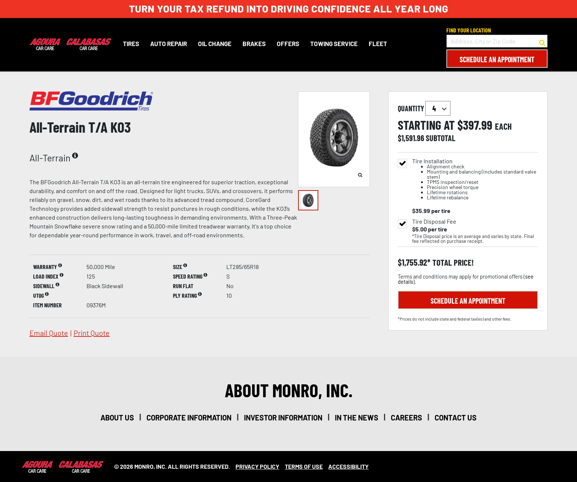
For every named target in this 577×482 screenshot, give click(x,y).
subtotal (440, 138)
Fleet (377, 43)
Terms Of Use (304, 466)
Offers (287, 43)
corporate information (188, 417)
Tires (131, 43)
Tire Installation (475, 179)
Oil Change (214, 43)
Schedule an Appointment (497, 59)
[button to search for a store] (542, 41)
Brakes (253, 43)
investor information (283, 417)
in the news (356, 417)
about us (117, 417)
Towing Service (333, 43)
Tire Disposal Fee (434, 221)
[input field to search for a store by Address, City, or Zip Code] (497, 41)
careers (406, 417)
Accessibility (348, 466)
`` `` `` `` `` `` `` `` (437, 108)
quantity (424, 108)
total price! (452, 262)
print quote (92, 332)
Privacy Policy (257, 466)
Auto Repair (168, 43)
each (503, 126)
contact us (456, 417)
